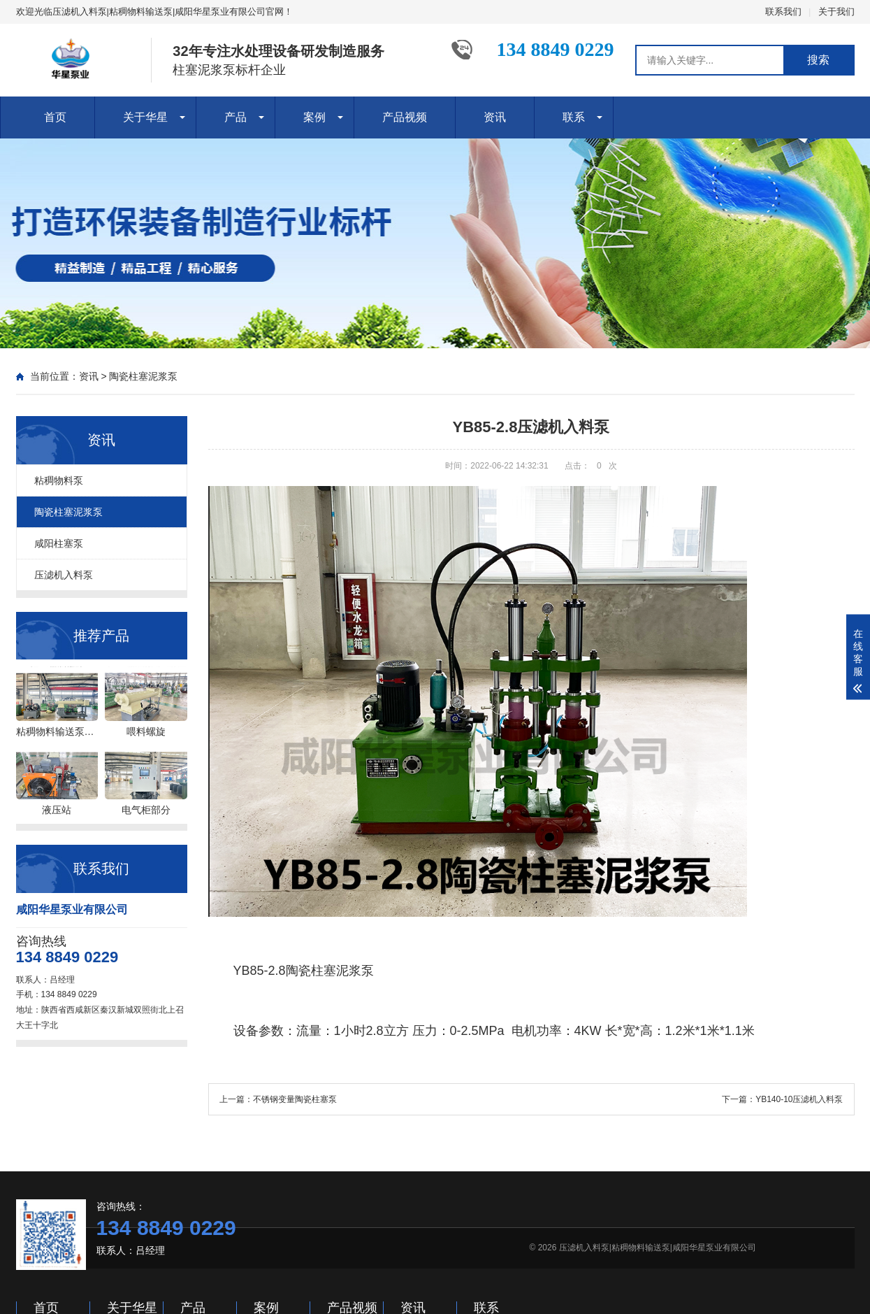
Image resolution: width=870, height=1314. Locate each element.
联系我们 (783, 11)
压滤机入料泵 (63, 574)
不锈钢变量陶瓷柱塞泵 (295, 1099)
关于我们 (836, 11)
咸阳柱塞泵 (58, 543)
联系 (574, 117)
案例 (314, 117)
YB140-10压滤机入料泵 (799, 1099)
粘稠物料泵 (58, 480)
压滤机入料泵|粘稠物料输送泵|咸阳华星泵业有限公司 (657, 1247)
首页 (55, 117)
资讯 (495, 117)
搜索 (818, 60)
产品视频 (404, 117)
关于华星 (145, 117)
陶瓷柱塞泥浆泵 (143, 376)
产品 (235, 117)
